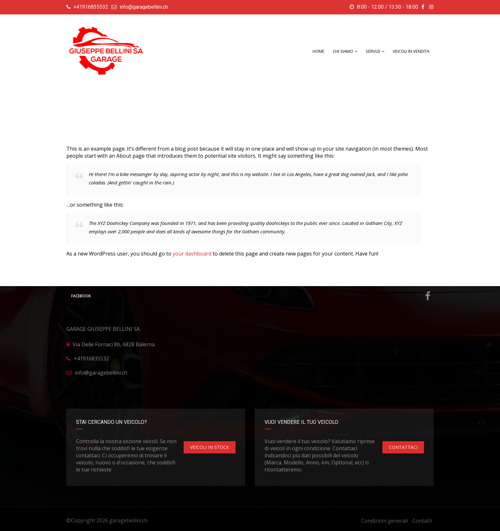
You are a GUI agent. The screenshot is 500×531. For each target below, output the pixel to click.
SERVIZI (373, 51)
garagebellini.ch (128, 520)
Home (318, 51)
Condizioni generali (384, 520)
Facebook (250, 296)
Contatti (422, 520)
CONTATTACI (403, 447)
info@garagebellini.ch (144, 7)
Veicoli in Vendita (411, 51)
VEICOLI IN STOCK (209, 447)
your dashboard (192, 253)
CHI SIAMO (343, 51)
